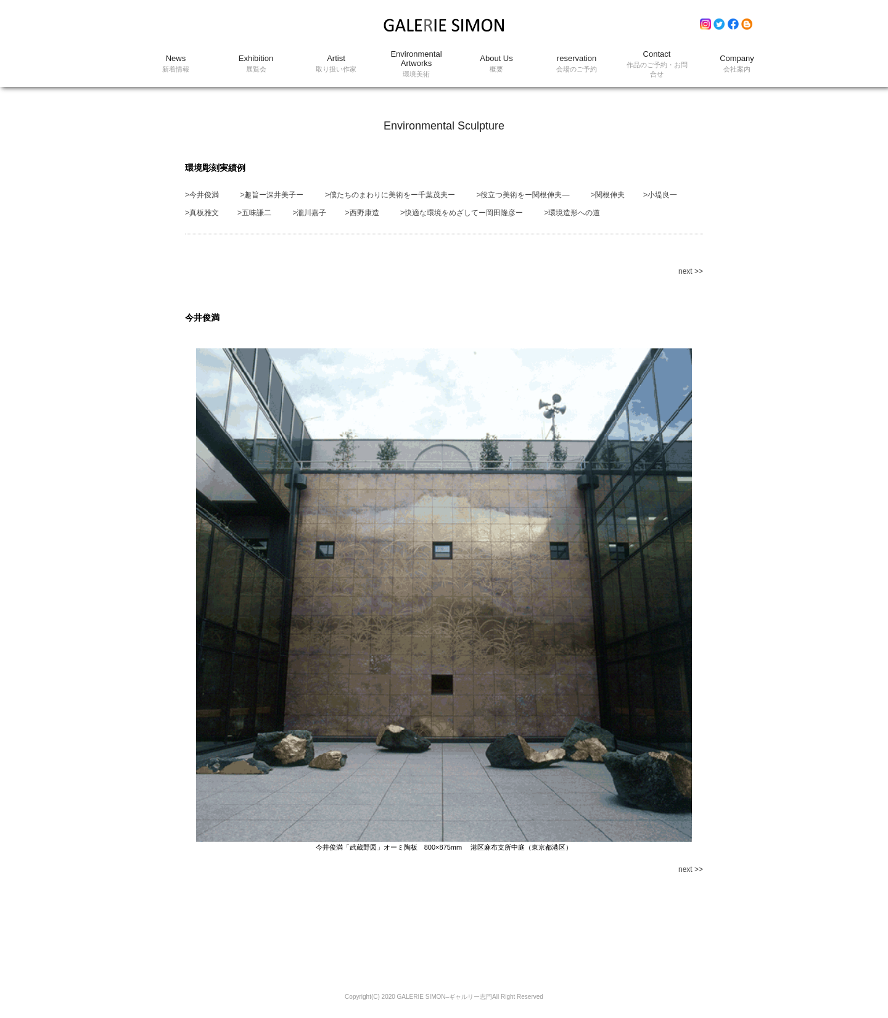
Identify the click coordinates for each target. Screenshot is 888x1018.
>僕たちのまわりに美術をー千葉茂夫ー (390, 195)
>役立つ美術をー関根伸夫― (522, 195)
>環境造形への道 (572, 212)
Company (737, 64)
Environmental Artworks (416, 64)
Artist (336, 64)
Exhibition (256, 64)
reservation (577, 64)
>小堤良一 (660, 195)
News (176, 64)
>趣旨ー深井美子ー (271, 195)
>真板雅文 (202, 212)
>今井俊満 (202, 195)
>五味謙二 (254, 212)
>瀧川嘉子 (309, 212)
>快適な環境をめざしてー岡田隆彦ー (461, 212)
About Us (496, 64)
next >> (690, 271)
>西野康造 (362, 212)
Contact (657, 64)
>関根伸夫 (608, 195)
